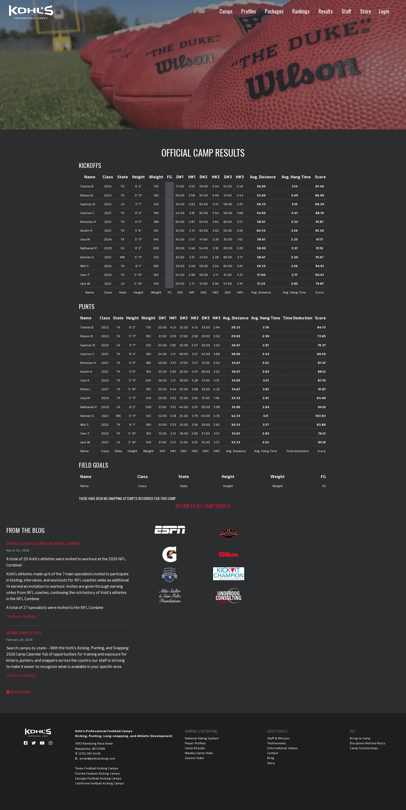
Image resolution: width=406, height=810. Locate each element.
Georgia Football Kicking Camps (98, 778)
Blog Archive (18, 691)
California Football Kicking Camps (99, 783)
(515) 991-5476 (89, 753)
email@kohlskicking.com (97, 758)
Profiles (248, 11)
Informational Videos (282, 748)
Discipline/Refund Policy (367, 743)
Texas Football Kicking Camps (96, 768)
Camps (226, 11)
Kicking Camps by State (24, 632)
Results (325, 11)
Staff (346, 11)
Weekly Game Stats (199, 753)
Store (365, 11)
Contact (272, 753)
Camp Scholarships (364, 748)
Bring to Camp (360, 738)
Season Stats (194, 758)
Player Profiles (195, 743)
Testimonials (276, 743)
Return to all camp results (203, 506)
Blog (270, 758)
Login (384, 11)
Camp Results (195, 748)
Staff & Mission (278, 738)
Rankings (301, 11)
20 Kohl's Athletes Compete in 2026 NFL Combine (42, 543)
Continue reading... (21, 616)
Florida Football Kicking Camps (97, 773)
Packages (274, 11)
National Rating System (202, 738)
